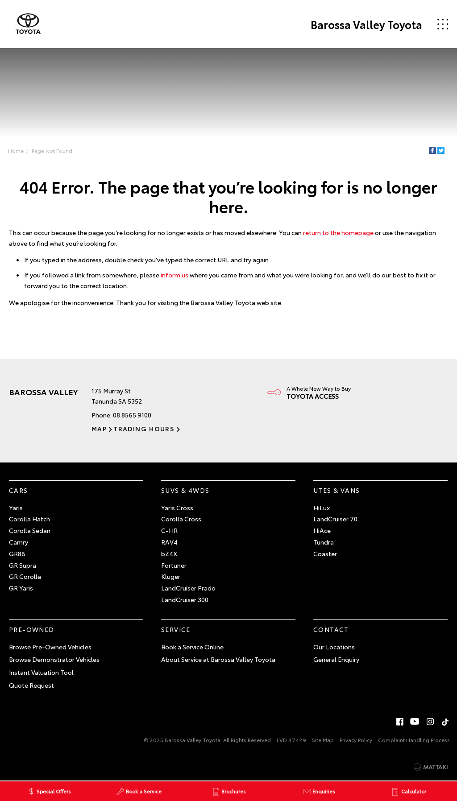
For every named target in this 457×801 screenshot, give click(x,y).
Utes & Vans (336, 490)
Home (16, 150)
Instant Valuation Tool (41, 672)
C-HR (169, 530)
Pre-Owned (31, 629)
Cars (18, 490)
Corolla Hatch (29, 518)
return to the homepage (338, 232)
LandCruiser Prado (188, 587)
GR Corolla (25, 576)
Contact (331, 629)
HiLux (321, 507)
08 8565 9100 (132, 414)
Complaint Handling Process (414, 739)
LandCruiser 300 (184, 599)
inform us (174, 274)
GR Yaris (21, 587)
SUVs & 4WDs (185, 490)
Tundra (323, 541)
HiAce (322, 530)
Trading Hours (143, 428)
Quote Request (31, 685)
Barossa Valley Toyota (366, 24)
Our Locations (334, 646)
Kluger (170, 576)
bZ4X (169, 553)
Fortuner (174, 565)
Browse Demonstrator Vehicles (54, 659)
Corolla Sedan (29, 530)
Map (99, 428)
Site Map (323, 739)
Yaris (16, 507)
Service (176, 629)
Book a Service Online (192, 646)
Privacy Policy (356, 739)
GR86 (17, 553)
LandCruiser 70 (335, 518)
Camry (18, 541)
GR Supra (22, 565)
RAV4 (169, 541)
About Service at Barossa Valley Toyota (218, 659)
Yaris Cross (177, 507)
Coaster (325, 553)
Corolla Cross (181, 518)
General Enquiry (336, 659)
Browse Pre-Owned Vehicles (50, 646)
